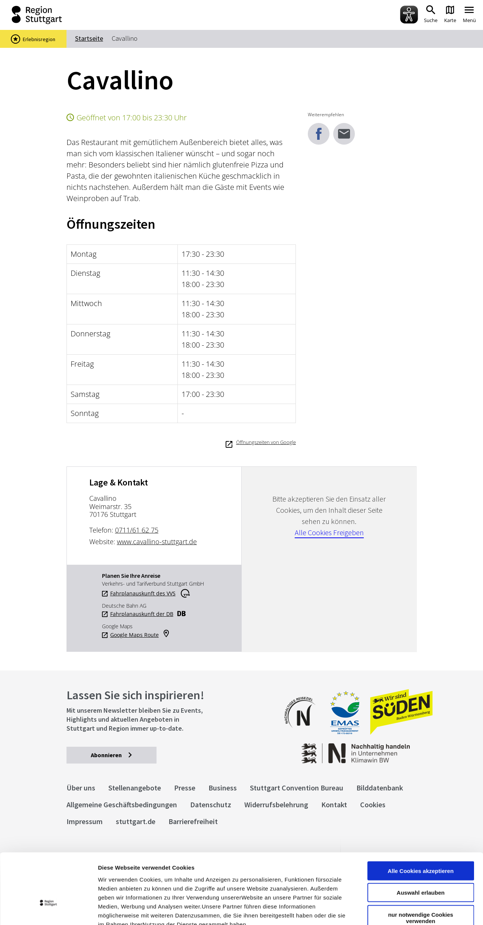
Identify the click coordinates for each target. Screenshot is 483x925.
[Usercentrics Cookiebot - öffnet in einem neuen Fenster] (48, 910)
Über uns (80, 787)
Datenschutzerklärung (165, 880)
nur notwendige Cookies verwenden (420, 864)
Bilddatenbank (379, 787)
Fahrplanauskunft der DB (141, 614)
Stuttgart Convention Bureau (296, 787)
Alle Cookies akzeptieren (421, 817)
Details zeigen (397, 910)
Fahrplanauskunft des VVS (143, 593)
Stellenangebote (134, 787)
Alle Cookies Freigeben (329, 532)
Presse (184, 787)
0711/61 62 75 (136, 529)
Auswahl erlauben (421, 839)
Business (222, 787)
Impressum (114, 880)
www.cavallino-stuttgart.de (157, 541)
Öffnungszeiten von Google (266, 442)
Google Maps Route (134, 635)
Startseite (89, 38)
